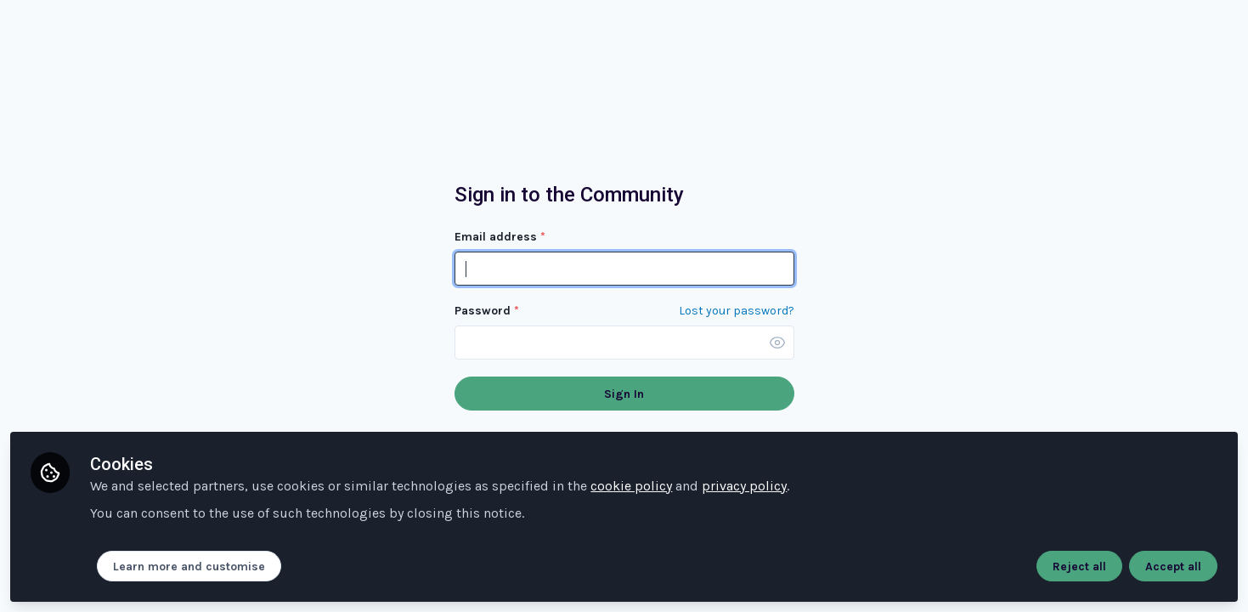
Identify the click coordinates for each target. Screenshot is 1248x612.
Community (102, 46)
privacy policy (744, 486)
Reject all (1079, 566)
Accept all (1173, 566)
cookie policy (631, 486)
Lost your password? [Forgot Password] (736, 311)
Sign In (624, 394)
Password (487, 310)
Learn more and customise (189, 566)
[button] (777, 342)
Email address (500, 237)
